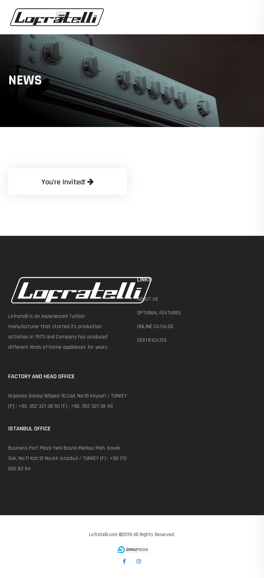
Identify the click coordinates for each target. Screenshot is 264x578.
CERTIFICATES (152, 340)
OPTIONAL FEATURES (159, 312)
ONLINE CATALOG (155, 326)
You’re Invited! (67, 182)
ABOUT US (147, 299)
